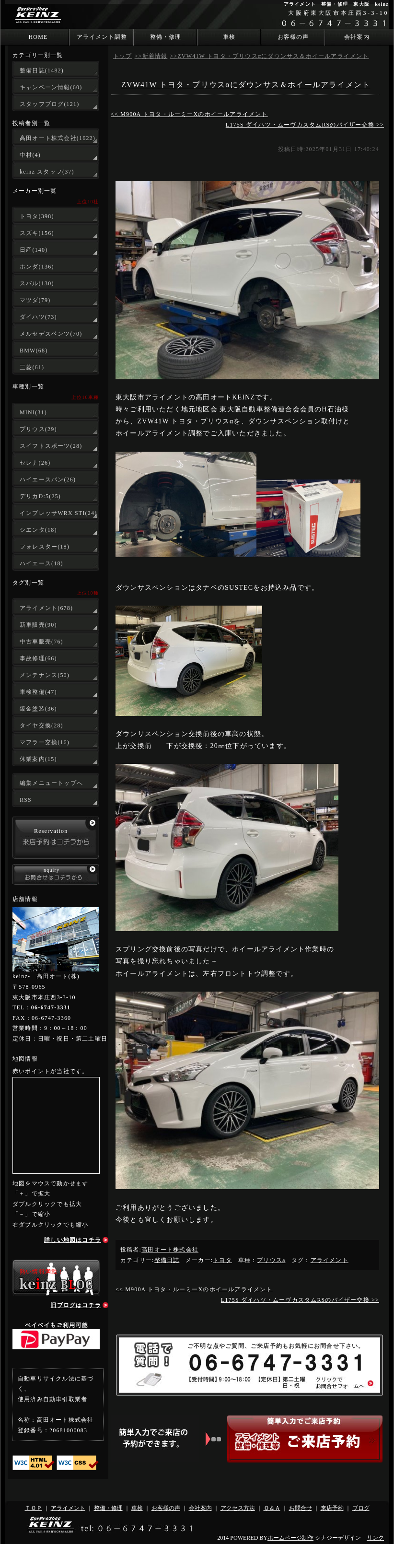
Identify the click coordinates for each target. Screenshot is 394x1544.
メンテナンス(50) (45, 675)
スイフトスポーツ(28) (51, 446)
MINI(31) (33, 412)
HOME (37, 37)
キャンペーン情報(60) (51, 87)
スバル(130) (37, 283)
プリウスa (271, 1260)
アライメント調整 (102, 37)
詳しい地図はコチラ (72, 1240)
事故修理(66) (38, 658)
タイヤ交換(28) (41, 725)
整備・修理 (166, 37)
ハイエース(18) (41, 563)
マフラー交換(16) (45, 742)
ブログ (361, 1508)
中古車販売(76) (41, 641)
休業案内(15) (38, 759)
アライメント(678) (46, 608)
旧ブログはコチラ (75, 1305)
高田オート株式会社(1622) (57, 138)
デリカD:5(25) (40, 496)
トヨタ (222, 1260)
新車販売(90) (38, 624)
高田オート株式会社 (169, 1249)
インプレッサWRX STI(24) (58, 513)
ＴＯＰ (33, 1508)
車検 (229, 37)
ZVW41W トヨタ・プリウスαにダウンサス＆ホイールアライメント (273, 56)
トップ (122, 56)
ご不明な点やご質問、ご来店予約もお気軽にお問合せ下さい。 (276, 1346)
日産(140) (33, 249)
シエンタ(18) (38, 529)
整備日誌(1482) (42, 70)
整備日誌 (167, 1260)
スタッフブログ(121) (49, 104)
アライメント (329, 1260)
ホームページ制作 (290, 1537)
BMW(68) (33, 350)
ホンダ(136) (37, 266)
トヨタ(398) (37, 216)
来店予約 (332, 1508)
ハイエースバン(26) (48, 479)
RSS (26, 799)
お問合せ (300, 1508)
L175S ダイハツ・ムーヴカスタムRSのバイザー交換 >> (305, 124)
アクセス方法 (237, 1508)
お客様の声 (293, 37)
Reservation (51, 831)
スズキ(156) (37, 233)
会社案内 (357, 37)
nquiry (51, 870)
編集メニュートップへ (51, 783)
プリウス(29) (38, 429)
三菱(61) (32, 367)
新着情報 (155, 56)
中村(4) (30, 155)
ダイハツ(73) (38, 317)
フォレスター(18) (45, 546)
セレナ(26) (35, 462)
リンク (375, 1537)
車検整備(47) (38, 692)
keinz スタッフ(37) (47, 171)
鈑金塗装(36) (38, 708)
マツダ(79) (35, 300)
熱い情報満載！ (42, 1271)
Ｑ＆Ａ (272, 1508)
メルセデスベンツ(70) (51, 333)
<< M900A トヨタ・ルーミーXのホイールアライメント (189, 114)
